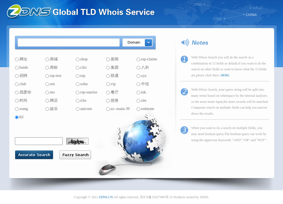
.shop (82, 59)
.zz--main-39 (118, 109)
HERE (225, 75)
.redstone (145, 109)
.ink (141, 92)
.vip (111, 84)
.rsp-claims (147, 59)
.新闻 (112, 59)
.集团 (112, 67)
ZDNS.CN (106, 197)
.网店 (51, 100)
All (19, 117)
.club (20, 84)
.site (141, 100)
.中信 (143, 84)
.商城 (51, 59)
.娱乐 (51, 109)
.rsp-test (53, 76)
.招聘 (21, 76)
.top (80, 76)
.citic (81, 67)
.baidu (21, 67)
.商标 (51, 67)
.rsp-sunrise (86, 92)
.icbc (81, 100)
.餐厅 (112, 92)
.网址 (21, 59)
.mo (50, 92)
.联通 (112, 76)
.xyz (142, 76)
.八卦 (143, 67)
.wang (21, 109)
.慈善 (112, 100)
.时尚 (21, 100)
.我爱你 (23, 92)
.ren (50, 84)
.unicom (84, 109)
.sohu (82, 84)
